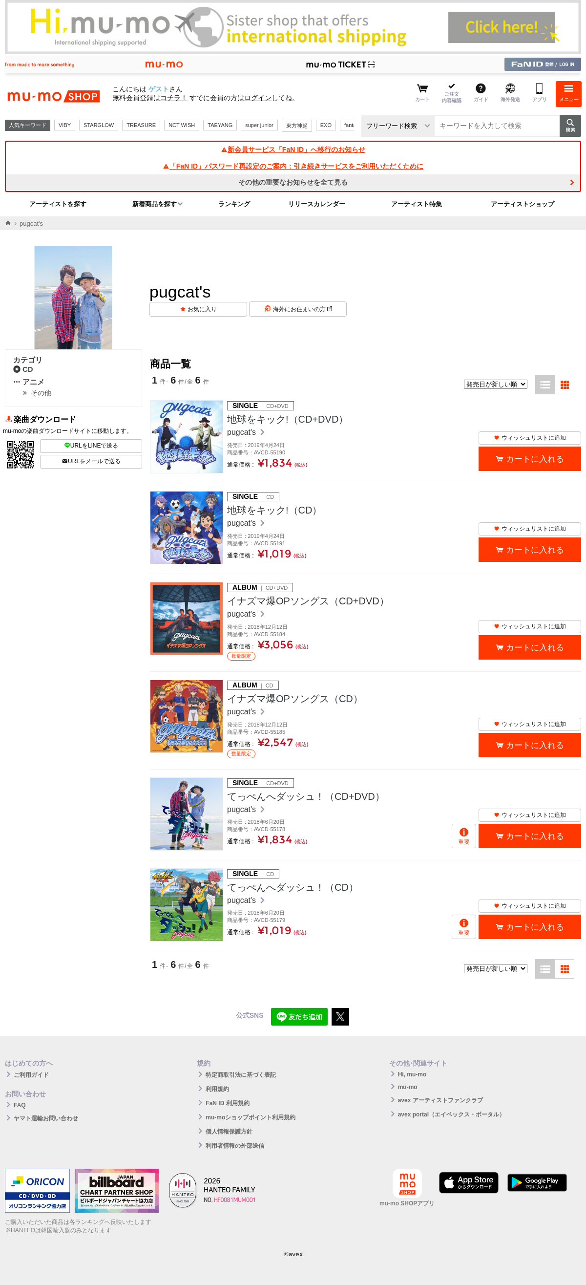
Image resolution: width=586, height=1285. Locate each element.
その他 (41, 393)
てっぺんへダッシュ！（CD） (292, 887)
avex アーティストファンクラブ (440, 1100)
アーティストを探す (57, 204)
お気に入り (202, 309)
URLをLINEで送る (91, 445)
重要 (464, 841)
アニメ (28, 382)
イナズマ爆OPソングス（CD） (295, 698)
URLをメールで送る (91, 461)
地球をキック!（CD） (274, 510)
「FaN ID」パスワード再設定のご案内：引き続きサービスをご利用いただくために (293, 166)
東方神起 (297, 125)
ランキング (234, 204)
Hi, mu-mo (412, 1074)
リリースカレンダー (316, 204)
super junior (259, 125)
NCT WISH (181, 125)
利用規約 (217, 1089)
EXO (326, 125)
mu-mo (408, 1087)
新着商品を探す (154, 204)
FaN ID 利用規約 (227, 1103)
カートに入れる (535, 459)
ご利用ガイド (31, 1074)
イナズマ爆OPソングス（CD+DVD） (308, 601)
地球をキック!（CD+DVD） (287, 419)
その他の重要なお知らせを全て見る (293, 182)
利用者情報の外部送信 (235, 1145)
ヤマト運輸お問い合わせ (46, 1118)
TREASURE (141, 125)
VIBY (65, 125)
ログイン (258, 98)
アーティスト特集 (416, 204)
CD (23, 369)
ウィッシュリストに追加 (530, 437)
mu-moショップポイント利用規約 (250, 1117)
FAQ (20, 1105)
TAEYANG (220, 125)
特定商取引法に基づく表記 (241, 1074)
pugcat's (242, 432)
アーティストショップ (522, 204)
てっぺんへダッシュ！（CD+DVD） (306, 796)
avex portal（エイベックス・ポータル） (451, 1114)
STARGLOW (99, 125)
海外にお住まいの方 (302, 309)
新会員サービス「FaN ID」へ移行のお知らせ (293, 149)
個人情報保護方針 (229, 1131)
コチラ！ (174, 98)
